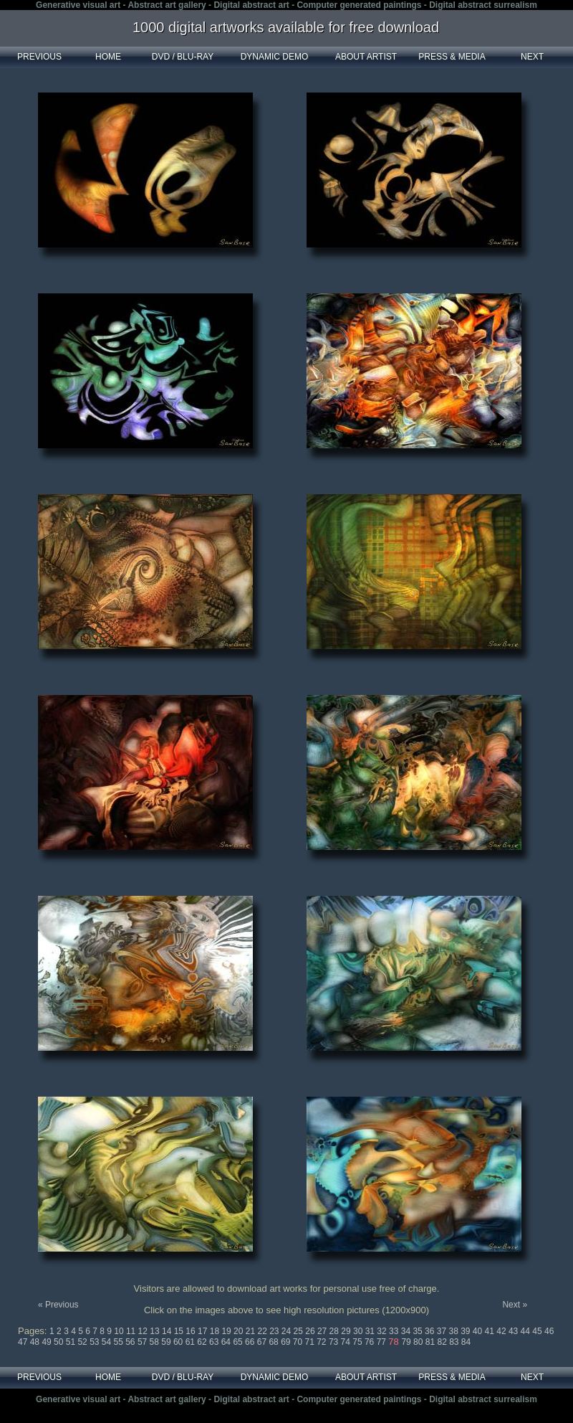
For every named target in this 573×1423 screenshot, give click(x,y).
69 (287, 1342)
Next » (514, 1305)
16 (192, 1331)
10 (120, 1331)
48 (36, 1342)
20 (239, 1331)
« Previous (58, 1305)
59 (167, 1342)
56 (131, 1342)
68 (275, 1342)
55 (120, 1342)
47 (24, 1342)
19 (227, 1331)
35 (419, 1331)
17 (204, 1331)
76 (371, 1342)
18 (216, 1331)
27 (323, 1331)
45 (538, 1331)
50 (60, 1342)
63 (215, 1342)
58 (156, 1342)
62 (203, 1342)
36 (431, 1331)
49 (48, 1342)
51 (72, 1342)
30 (359, 1331)
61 (192, 1342)
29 (347, 1331)
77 (383, 1342)
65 (239, 1342)
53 (96, 1342)
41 (491, 1331)
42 (502, 1331)
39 (467, 1331)
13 (156, 1331)
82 (443, 1342)
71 (311, 1342)
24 (287, 1331)
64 (227, 1342)
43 (515, 1331)
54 (108, 1342)
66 (251, 1342)
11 (132, 1331)
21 (252, 1331)
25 (300, 1331)
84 (466, 1342)
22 (263, 1331)
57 (144, 1342)
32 (383, 1331)
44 (527, 1331)
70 (299, 1342)
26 (311, 1331)
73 (335, 1342)
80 (419, 1342)
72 (323, 1342)
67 (263, 1342)
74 (347, 1342)
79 (407, 1342)
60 (179, 1342)
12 (144, 1331)
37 (443, 1331)
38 (454, 1331)
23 (275, 1331)
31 (371, 1331)
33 (395, 1331)
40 (479, 1331)
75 (358, 1342)
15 (180, 1331)
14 (168, 1331)
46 (549, 1331)
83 (455, 1342)
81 (431, 1342)
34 (407, 1331)
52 (83, 1342)
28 (335, 1331)
